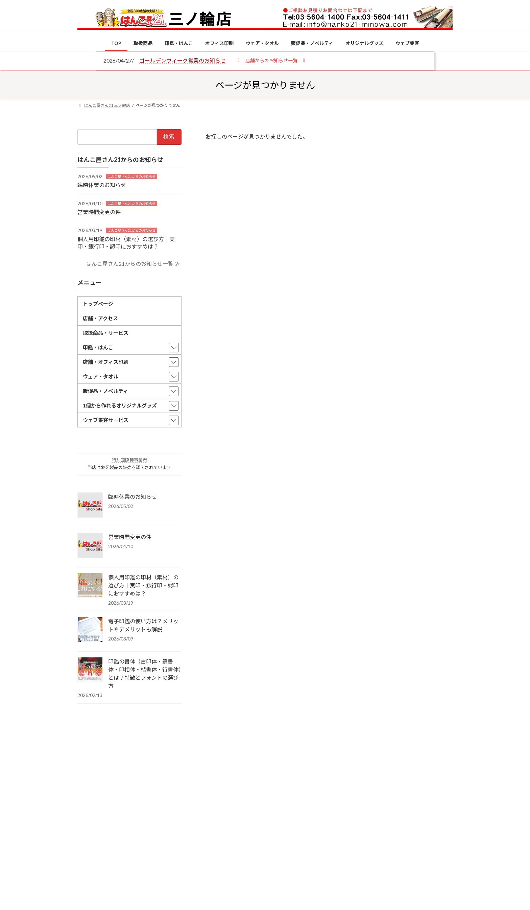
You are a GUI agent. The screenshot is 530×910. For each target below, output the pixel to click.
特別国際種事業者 (129, 460)
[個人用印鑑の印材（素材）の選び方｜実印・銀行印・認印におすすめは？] (90, 586)
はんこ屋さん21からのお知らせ (131, 176)
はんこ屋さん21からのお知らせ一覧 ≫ (133, 263)
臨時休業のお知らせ (101, 185)
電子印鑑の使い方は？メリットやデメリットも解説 (143, 625)
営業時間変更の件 (99, 212)
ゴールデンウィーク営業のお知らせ (182, 60)
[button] (271, 60)
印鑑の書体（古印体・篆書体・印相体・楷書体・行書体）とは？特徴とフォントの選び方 (144, 673)
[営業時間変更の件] (90, 546)
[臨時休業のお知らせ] (90, 505)
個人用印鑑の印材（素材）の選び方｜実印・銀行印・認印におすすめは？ (143, 585)
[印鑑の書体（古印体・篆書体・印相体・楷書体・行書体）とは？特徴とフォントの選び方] (90, 670)
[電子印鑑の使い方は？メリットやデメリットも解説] (90, 630)
